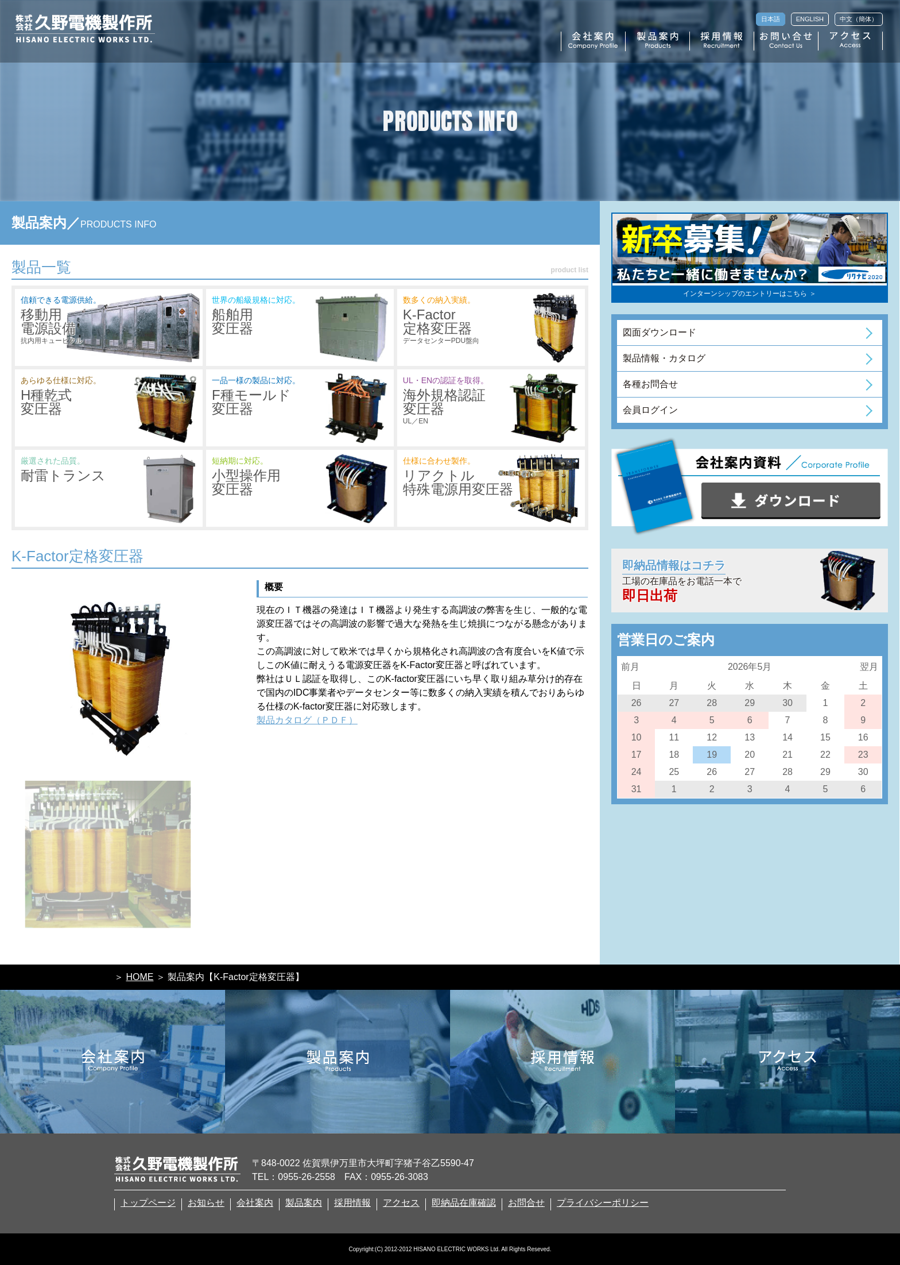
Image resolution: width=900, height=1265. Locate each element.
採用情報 (352, 1203)
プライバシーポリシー (603, 1203)
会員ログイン (650, 410)
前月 (630, 667)
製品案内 (303, 1203)
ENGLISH (810, 19)
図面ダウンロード (659, 332)
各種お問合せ (650, 384)
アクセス (401, 1203)
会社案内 (254, 1203)
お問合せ (526, 1203)
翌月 (869, 667)
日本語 (770, 19)
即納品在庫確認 (464, 1203)
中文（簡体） (859, 19)
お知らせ (206, 1203)
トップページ (148, 1203)
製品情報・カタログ (664, 358)
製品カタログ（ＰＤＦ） (307, 720)
